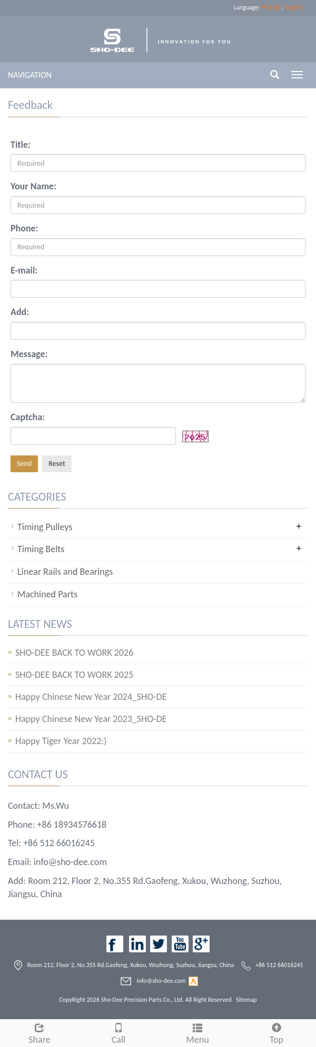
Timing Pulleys (44, 527)
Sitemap (246, 999)
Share (39, 1032)
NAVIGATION (30, 75)
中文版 (270, 7)
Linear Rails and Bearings (65, 571)
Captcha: (28, 417)
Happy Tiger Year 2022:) (61, 741)
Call (118, 1032)
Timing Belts (40, 549)
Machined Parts (47, 594)
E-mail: (24, 270)
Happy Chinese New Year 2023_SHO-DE (91, 719)
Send (24, 463)
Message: (29, 354)
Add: (20, 312)
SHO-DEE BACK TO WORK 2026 (74, 652)
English (294, 7)
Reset (56, 463)
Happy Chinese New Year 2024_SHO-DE (91, 697)
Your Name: (33, 186)
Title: (21, 144)
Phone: (24, 228)
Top (276, 1032)
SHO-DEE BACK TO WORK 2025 (74, 674)
